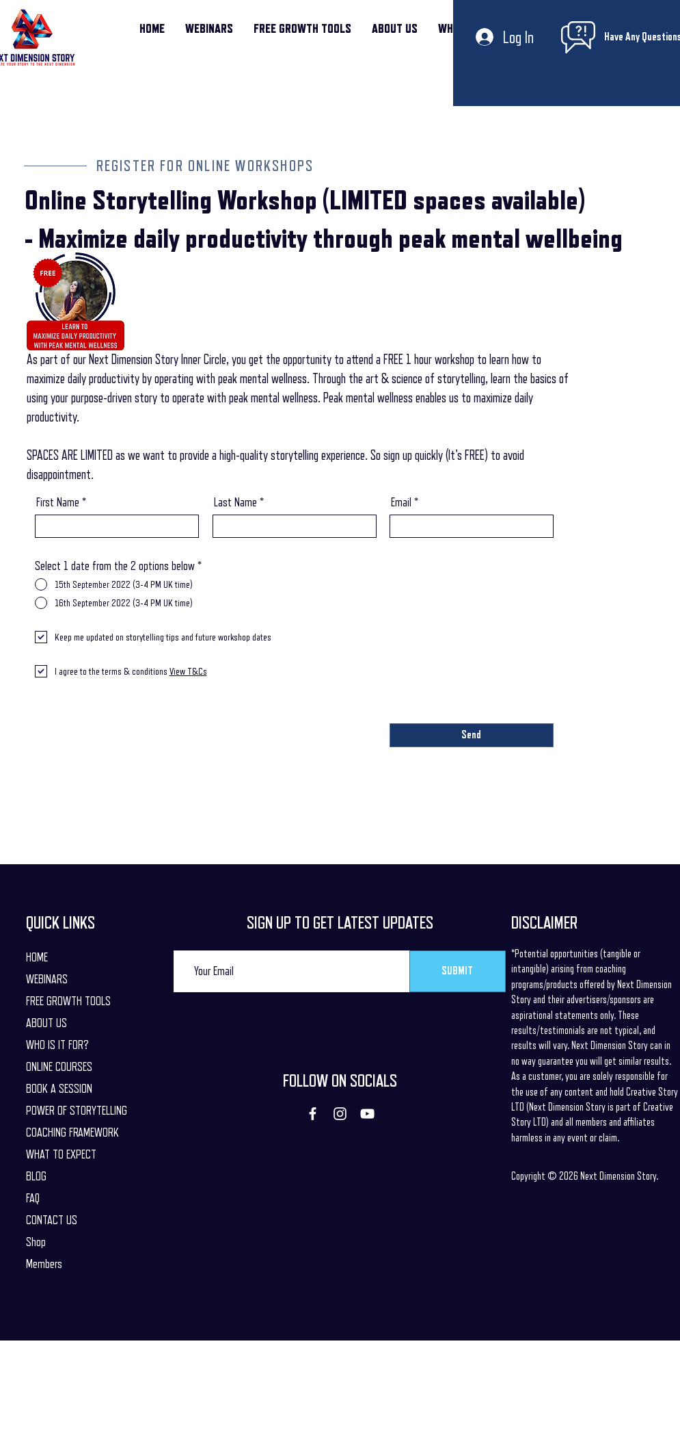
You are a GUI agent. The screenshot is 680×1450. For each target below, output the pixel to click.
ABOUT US (46, 1023)
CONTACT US (51, 1220)
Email (401, 502)
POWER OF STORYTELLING (76, 1110)
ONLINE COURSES (59, 1067)
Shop (36, 1242)
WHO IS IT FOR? (57, 1045)
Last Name (235, 502)
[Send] (472, 735)
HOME (37, 957)
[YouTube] (367, 1113)
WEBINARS (47, 979)
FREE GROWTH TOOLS (68, 1001)
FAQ (33, 1198)
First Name (57, 502)
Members (44, 1264)
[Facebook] (312, 1113)
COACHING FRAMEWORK (72, 1132)
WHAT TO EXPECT (61, 1154)
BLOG (36, 1176)
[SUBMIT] (457, 971)
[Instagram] (340, 1113)
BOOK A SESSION (59, 1089)
